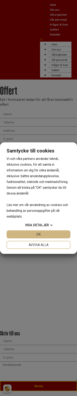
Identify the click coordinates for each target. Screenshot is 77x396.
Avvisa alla (38, 245)
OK (38, 234)
